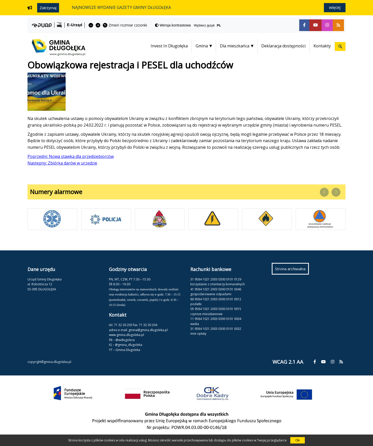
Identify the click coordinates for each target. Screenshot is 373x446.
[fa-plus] (98, 25)
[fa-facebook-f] (304, 25)
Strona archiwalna (292, 270)
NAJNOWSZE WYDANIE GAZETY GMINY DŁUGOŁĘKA (121, 7)
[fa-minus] (91, 25)
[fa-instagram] (327, 25)
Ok (297, 440)
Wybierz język (209, 25)
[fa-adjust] (172, 25)
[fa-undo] (105, 25)
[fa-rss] (338, 25)
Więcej (334, 7)
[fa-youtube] (315, 25)
